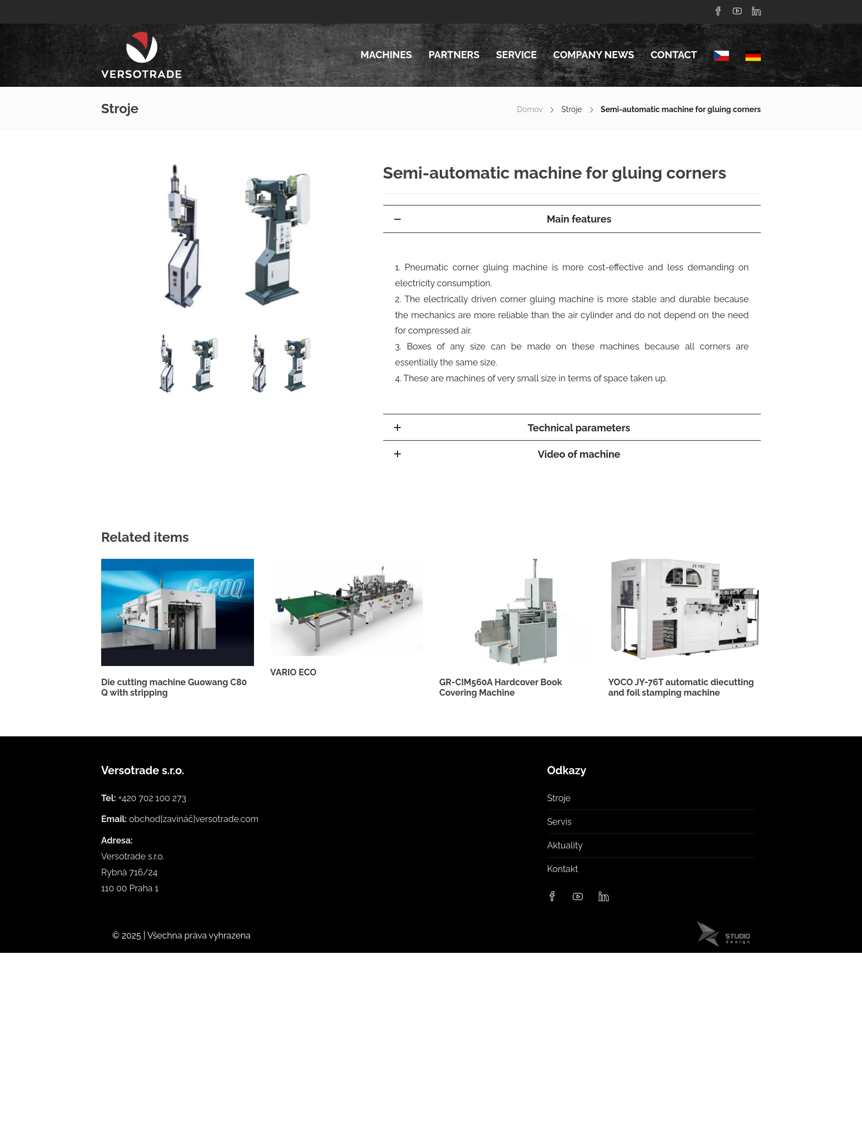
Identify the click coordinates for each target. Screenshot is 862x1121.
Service (516, 54)
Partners (453, 54)
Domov (530, 109)
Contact (673, 54)
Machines (386, 54)
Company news (593, 54)
